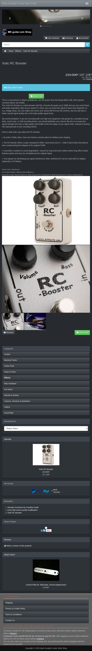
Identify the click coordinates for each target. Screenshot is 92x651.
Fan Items (8, 389)
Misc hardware (10, 384)
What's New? (9, 555)
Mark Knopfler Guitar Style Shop (19, 3)
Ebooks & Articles (11, 395)
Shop (11, 51)
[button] (8, 17)
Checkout (67, 38)
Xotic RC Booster (30, 51)
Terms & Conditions (13, 614)
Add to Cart (36, 96)
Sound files (8, 413)
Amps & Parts (10, 372)
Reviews (8, 332)
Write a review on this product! (19, 546)
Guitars (7, 354)
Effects (18, 51)
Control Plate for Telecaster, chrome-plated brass (46, 585)
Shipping (9, 603)
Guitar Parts (9, 366)
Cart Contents (52, 38)
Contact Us (10, 620)
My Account (82, 38)
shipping (89, 79)
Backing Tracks (10, 360)
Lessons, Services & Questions (17, 401)
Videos (7, 407)
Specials (7, 439)
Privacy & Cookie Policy (15, 609)
